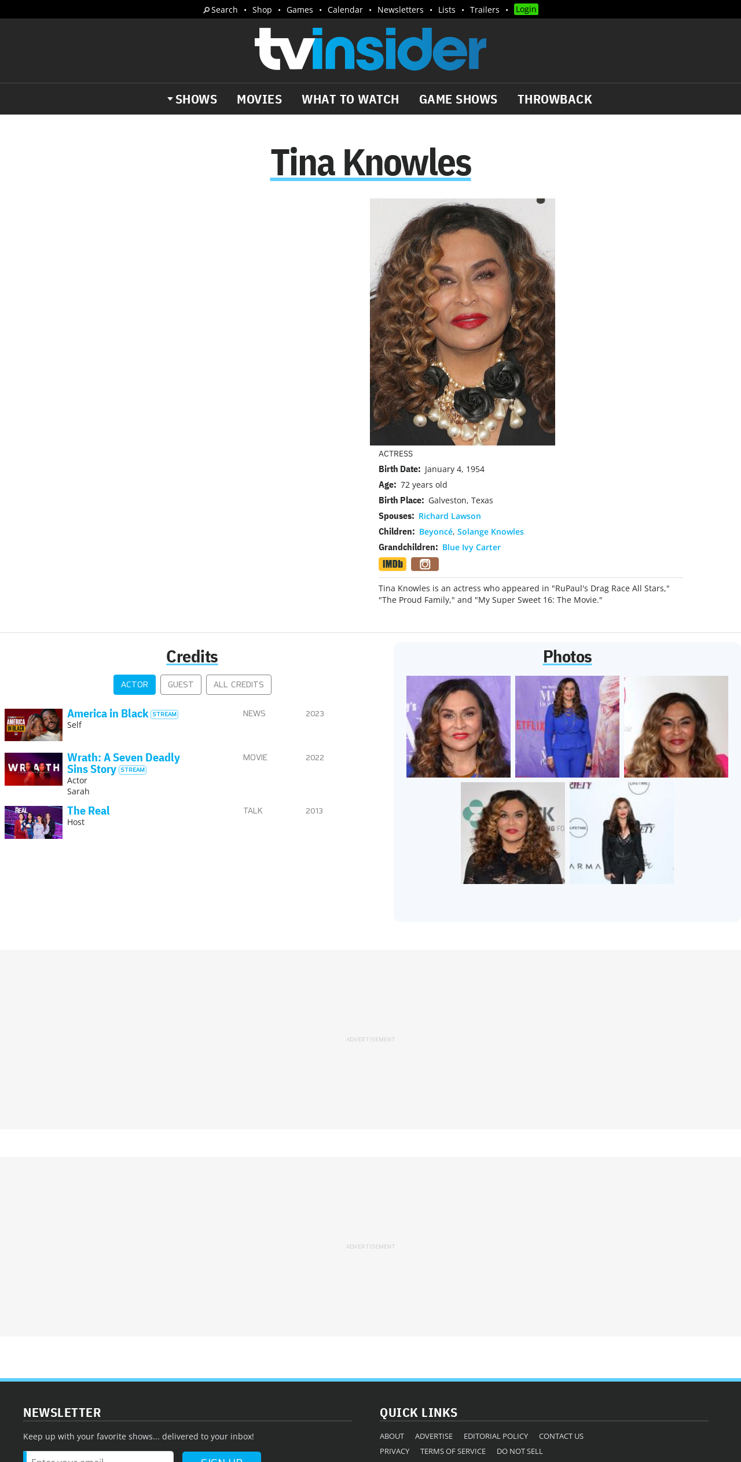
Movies (259, 99)
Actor (134, 514)
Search (224, 9)
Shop (262, 9)
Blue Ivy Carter (471, 301)
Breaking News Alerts (253, 1316)
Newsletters (400, 9)
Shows (196, 99)
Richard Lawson (450, 269)
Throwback (555, 99)
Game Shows (458, 99)
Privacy (394, 1280)
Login (526, 8)
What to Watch (350, 99)
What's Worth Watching (142, 1316)
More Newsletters (62, 1350)
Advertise (434, 1265)
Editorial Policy (496, 1265)
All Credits (239, 514)
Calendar (345, 9)
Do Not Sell (520, 1280)
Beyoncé (436, 285)
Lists (447, 9)
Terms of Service (453, 1280)
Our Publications (438, 1313)
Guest (181, 514)
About (392, 1265)
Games (300, 9)
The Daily (52, 1316)
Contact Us (561, 1265)
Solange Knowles (490, 285)
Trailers (485, 9)
